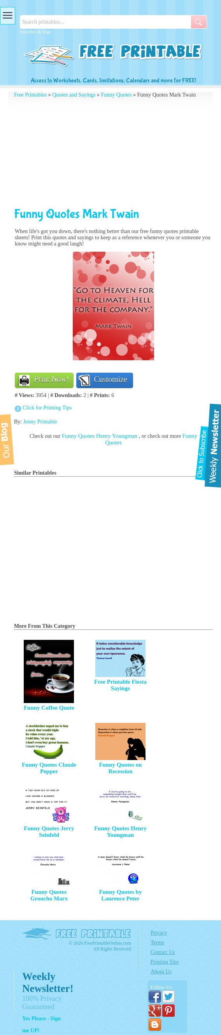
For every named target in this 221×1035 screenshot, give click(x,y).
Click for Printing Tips (47, 408)
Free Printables (30, 95)
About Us (161, 972)
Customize (110, 379)
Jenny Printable (40, 422)
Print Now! (51, 379)
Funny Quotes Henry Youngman (100, 436)
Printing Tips (165, 962)
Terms (157, 942)
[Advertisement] (113, 152)
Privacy (159, 933)
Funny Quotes (116, 95)
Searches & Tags (35, 32)
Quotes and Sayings (73, 95)
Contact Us (163, 952)
